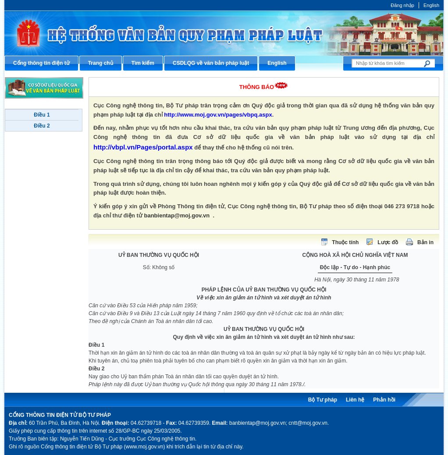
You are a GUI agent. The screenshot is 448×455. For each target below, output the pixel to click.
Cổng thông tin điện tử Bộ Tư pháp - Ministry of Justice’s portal (224, 33)
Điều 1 (42, 115)
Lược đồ (387, 242)
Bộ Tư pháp (322, 400)
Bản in (425, 242)
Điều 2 (42, 126)
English (431, 5)
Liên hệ (355, 400)
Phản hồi (384, 400)
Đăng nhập (402, 5)
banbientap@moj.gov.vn (177, 215)
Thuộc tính (345, 242)
